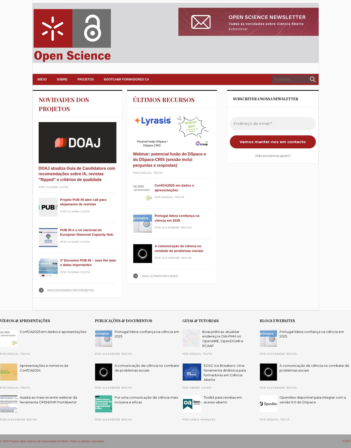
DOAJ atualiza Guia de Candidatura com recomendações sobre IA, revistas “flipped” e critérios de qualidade (77, 174)
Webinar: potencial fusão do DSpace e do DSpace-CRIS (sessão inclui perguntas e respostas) (169, 159)
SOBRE (62, 79)
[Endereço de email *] (273, 123)
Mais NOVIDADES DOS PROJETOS (70, 290)
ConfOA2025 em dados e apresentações (53, 332)
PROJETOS (86, 79)
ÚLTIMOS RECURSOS (164, 100)
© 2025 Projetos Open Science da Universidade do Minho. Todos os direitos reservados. (52, 441)
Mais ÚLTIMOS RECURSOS (160, 276)
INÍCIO (42, 79)
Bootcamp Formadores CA (126, 79)
